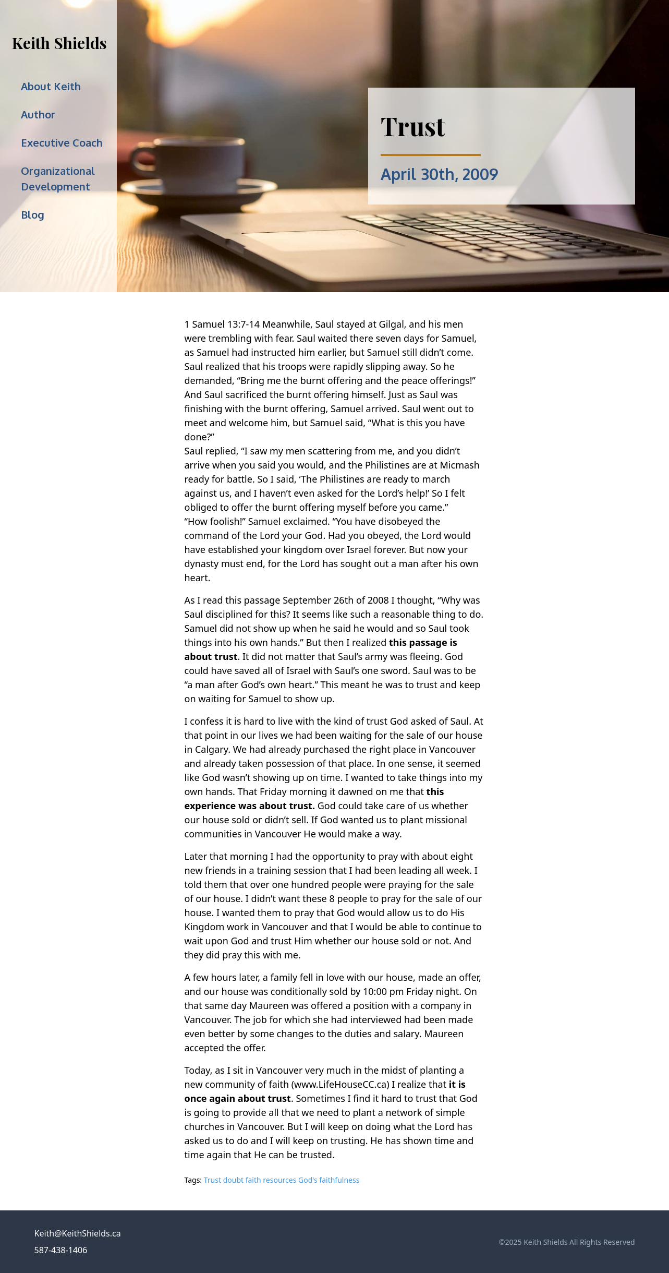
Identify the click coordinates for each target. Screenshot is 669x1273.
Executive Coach (62, 142)
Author (38, 114)
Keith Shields (59, 42)
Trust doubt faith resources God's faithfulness (282, 1180)
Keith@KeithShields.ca (77, 1233)
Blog (32, 214)
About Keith (51, 86)
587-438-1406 (61, 1250)
